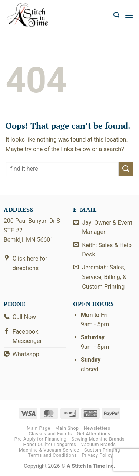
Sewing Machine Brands (98, 439)
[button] (116, 15)
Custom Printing (102, 450)
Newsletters (97, 428)
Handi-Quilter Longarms (49, 444)
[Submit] (126, 169)
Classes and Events (50, 433)
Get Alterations (93, 433)
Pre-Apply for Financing (40, 439)
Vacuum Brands (98, 444)
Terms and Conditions (52, 455)
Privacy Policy (97, 455)
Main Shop (67, 428)
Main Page (38, 428)
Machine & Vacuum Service (49, 450)
